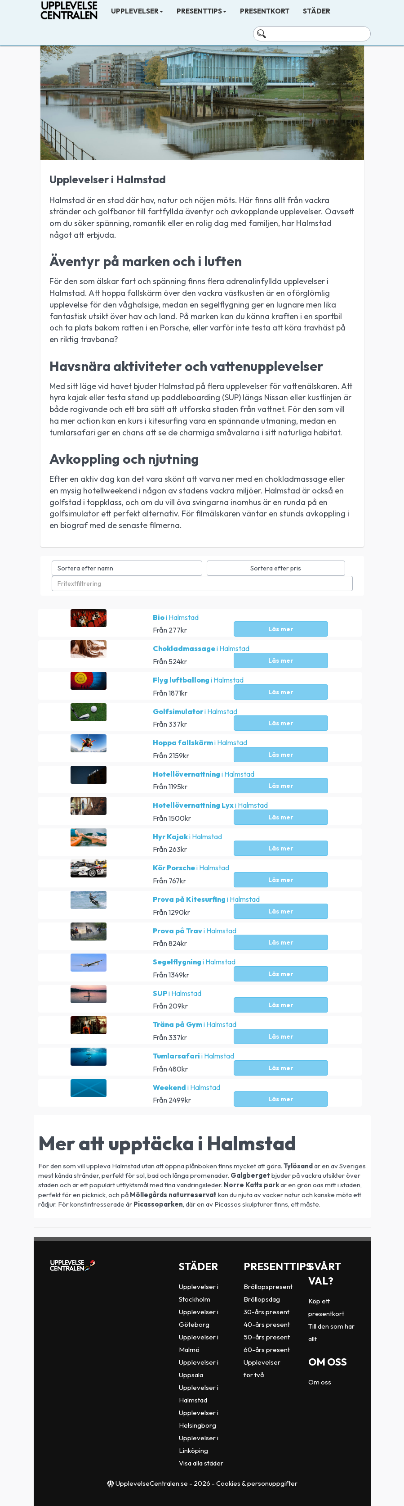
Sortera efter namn (85, 568)
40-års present (267, 1324)
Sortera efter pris (275, 568)
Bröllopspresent (268, 1286)
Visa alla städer (201, 1463)
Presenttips (201, 11)
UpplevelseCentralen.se (151, 1483)
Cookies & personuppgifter (256, 1483)
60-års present (267, 1349)
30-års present (266, 1311)
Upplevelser (137, 11)
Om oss (319, 1382)
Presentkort (264, 11)
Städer (316, 11)
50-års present (267, 1337)
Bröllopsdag (262, 1299)
